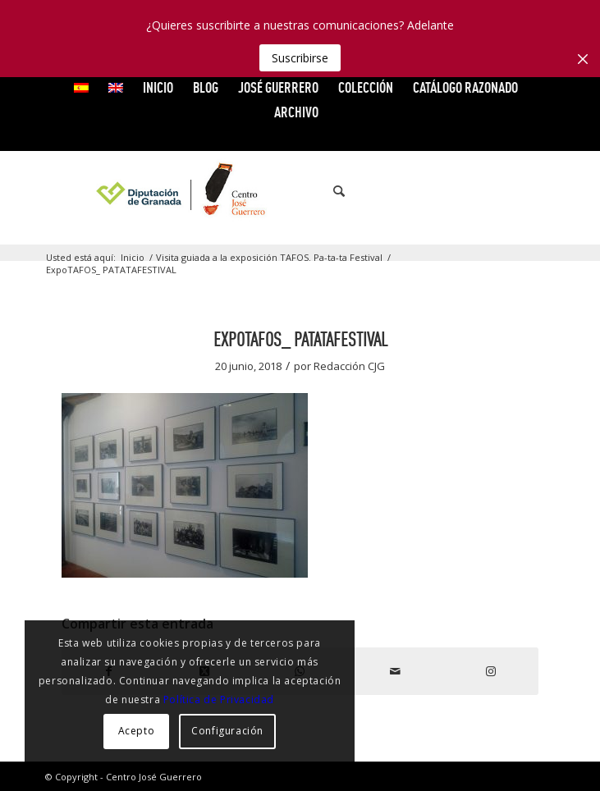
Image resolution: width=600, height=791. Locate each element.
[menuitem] (82, 87)
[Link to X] (468, 191)
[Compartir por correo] (395, 671)
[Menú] (367, 191)
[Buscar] (331, 191)
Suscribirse (300, 58)
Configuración (227, 731)
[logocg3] (300, 191)
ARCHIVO (296, 112)
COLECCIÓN (365, 87)
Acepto (136, 731)
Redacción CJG (349, 366)
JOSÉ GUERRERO (278, 87)
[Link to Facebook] (444, 191)
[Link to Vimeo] (493, 191)
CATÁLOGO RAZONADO (465, 87)
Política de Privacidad (218, 699)
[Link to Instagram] (542, 191)
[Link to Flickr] (518, 191)
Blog (205, 87)
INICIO (158, 87)
